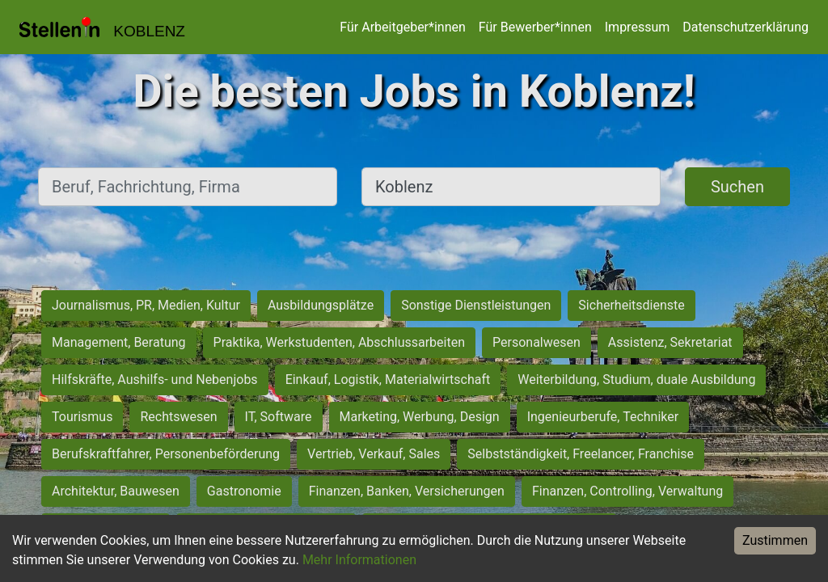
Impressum (637, 27)
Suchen (737, 186)
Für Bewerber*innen (535, 27)
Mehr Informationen (359, 559)
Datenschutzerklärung (745, 27)
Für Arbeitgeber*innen (402, 27)
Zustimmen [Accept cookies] (775, 540)
